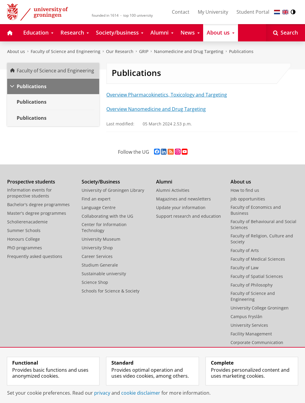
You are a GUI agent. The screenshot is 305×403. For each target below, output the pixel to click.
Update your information (181, 207)
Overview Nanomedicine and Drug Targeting (156, 109)
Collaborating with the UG (107, 216)
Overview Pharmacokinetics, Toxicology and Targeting (166, 94)
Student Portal (252, 12)
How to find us (245, 190)
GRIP (143, 51)
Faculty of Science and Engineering (65, 51)
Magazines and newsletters (183, 199)
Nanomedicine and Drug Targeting (188, 51)
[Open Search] (285, 32)
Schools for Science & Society (110, 291)
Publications (241, 51)
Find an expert (96, 199)
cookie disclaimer (140, 393)
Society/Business (101, 182)
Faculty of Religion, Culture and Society (262, 239)
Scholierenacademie (27, 222)
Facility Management (251, 334)
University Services (249, 325)
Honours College (23, 239)
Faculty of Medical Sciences (258, 259)
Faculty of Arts (245, 250)
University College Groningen (260, 308)
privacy (102, 393)
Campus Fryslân (246, 316)
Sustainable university (104, 273)
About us (16, 51)
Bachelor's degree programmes (38, 204)
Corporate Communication (257, 342)
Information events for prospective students (29, 193)
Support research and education (188, 216)
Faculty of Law (245, 267)
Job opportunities (248, 199)
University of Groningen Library (113, 190)
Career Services (97, 256)
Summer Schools (24, 230)
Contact (180, 12)
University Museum (101, 239)
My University (213, 12)
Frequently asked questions (34, 256)
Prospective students (31, 182)
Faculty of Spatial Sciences (257, 276)
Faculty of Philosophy (252, 285)
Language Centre (99, 207)
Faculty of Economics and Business (256, 210)
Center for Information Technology (104, 227)
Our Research (119, 51)
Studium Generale (100, 265)
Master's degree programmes (36, 213)
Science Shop (95, 282)
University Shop (97, 247)
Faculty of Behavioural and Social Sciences (263, 224)
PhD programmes (24, 247)
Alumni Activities (172, 190)
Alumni (164, 182)
